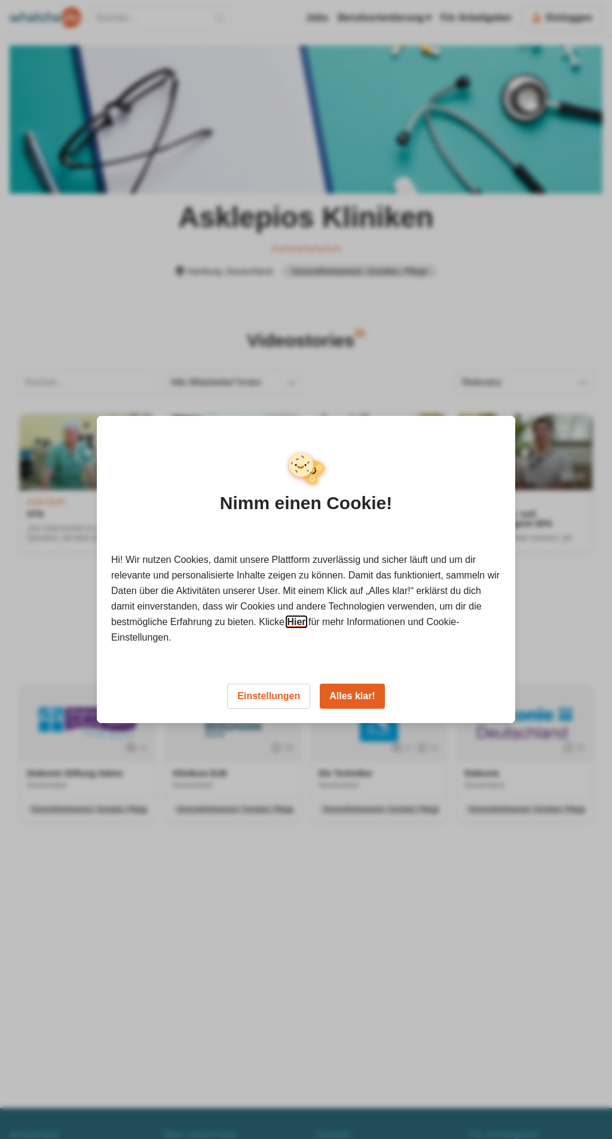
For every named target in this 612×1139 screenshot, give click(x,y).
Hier (296, 622)
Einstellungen (268, 696)
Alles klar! (352, 696)
